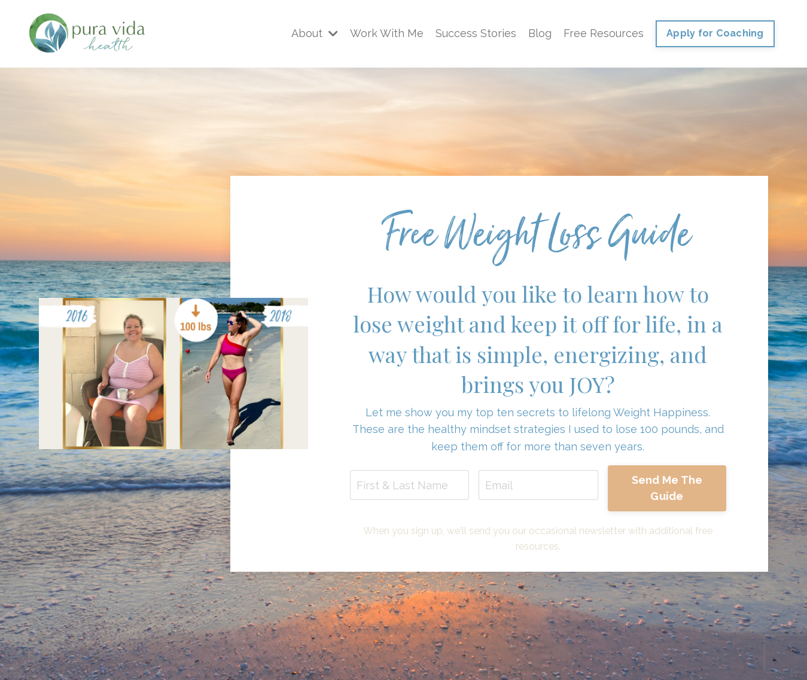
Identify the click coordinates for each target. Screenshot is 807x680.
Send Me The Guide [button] (667, 488)
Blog (540, 33)
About (314, 33)
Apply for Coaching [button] (715, 33)
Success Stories (476, 33)
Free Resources (604, 33)
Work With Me (387, 33)
